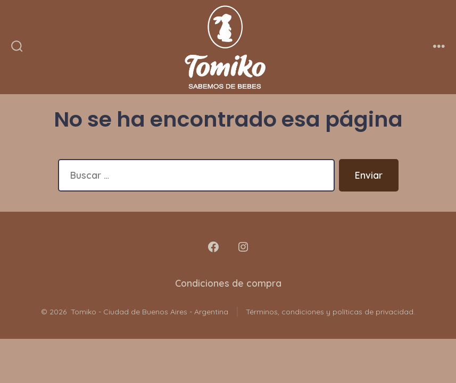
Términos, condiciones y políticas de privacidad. (330, 312)
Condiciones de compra (228, 283)
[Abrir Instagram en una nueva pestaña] (243, 247)
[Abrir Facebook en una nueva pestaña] (213, 247)
